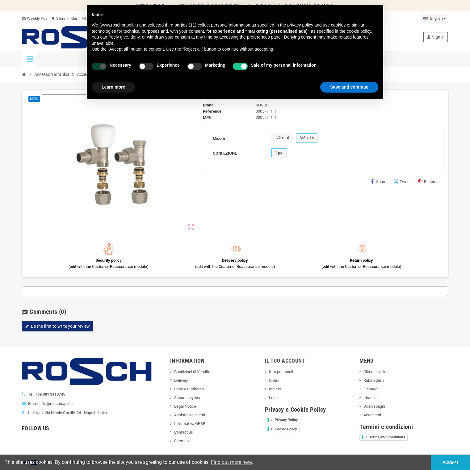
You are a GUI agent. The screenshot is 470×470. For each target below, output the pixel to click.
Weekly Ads (35, 18)
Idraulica (371, 397)
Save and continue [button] (349, 87)
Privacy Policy (286, 420)
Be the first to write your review (57, 326)
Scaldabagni (374, 406)
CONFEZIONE (225, 153)
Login (274, 397)
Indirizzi (275, 389)
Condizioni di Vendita (192, 371)
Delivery (181, 380)
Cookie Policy (286, 429)
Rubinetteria (373, 380)
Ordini (274, 380)
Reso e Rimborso (189, 389)
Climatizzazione (377, 371)
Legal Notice (185, 406)
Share (378, 181)
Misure (219, 138)
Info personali (281, 371)
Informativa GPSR (189, 423)
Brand (208, 105)
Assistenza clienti (189, 415)
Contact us (183, 432)
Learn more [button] (113, 87)
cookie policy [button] (359, 31)
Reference (212, 111)
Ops (157, 462)
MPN (207, 117)
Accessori (372, 415)
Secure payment (188, 397)
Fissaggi (370, 389)
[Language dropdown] (434, 18)
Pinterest (429, 181)
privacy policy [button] (300, 25)
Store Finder (64, 18)
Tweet (402, 181)
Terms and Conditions (387, 437)
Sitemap (181, 441)
